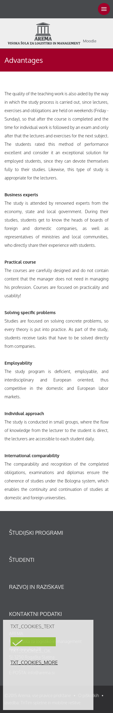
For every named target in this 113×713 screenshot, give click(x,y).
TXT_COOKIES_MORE (34, 662)
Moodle (89, 40)
